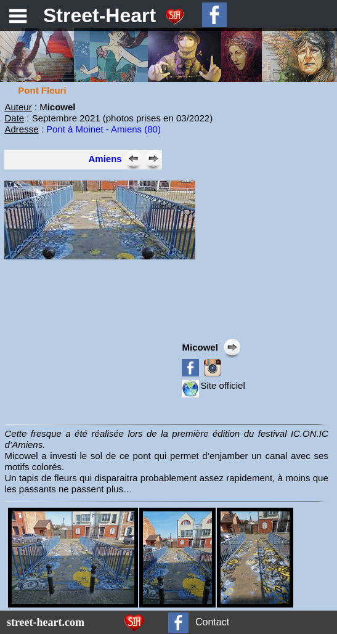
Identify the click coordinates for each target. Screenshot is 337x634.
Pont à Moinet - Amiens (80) (103, 129)
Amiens (104, 158)
